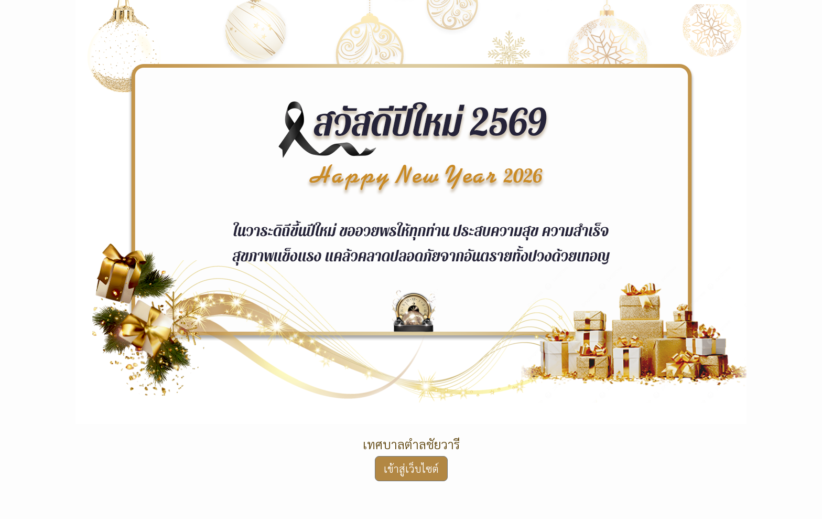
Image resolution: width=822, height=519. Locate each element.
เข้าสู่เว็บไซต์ (411, 468)
